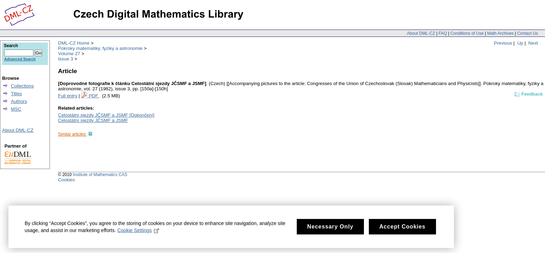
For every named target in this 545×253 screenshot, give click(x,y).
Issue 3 (65, 58)
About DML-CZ (421, 33)
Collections (22, 86)
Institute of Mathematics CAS (100, 174)
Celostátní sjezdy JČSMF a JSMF (93, 120)
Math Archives (500, 33)
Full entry (67, 95)
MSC (16, 109)
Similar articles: (72, 134)
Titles (16, 93)
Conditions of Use (467, 33)
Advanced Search (20, 59)
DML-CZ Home (74, 43)
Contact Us (527, 33)
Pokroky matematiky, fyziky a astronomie (100, 48)
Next (533, 43)
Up (520, 43)
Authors (19, 101)
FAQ (442, 33)
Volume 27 (69, 53)
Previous (503, 43)
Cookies (66, 179)
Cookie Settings (138, 234)
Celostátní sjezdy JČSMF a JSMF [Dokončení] (106, 115)
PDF (94, 95)
